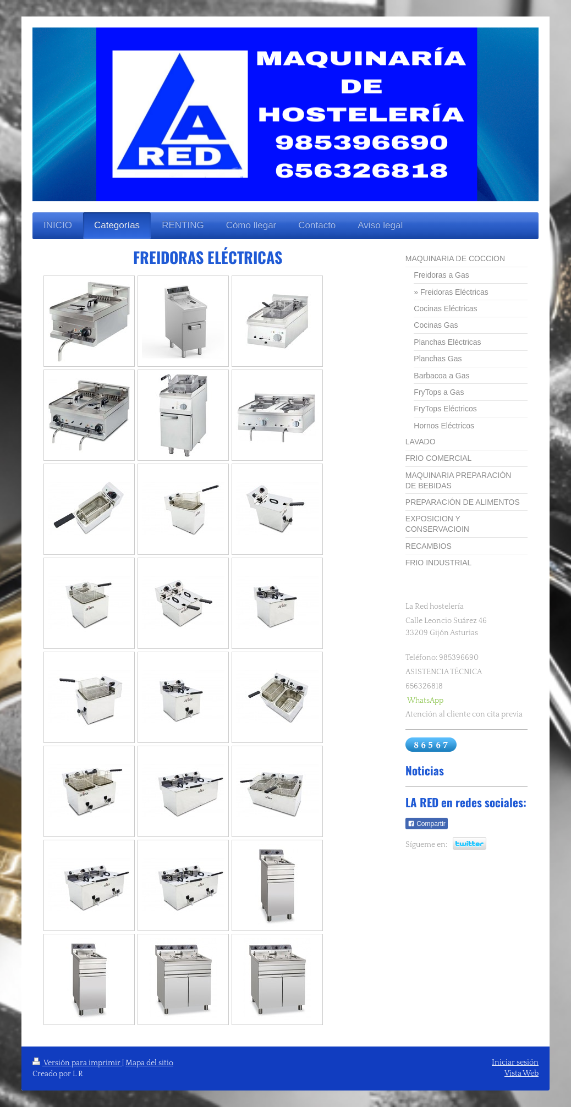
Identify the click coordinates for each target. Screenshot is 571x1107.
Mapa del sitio (149, 1063)
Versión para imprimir (77, 1063)
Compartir (427, 824)
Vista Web (521, 1073)
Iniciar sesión (515, 1062)
